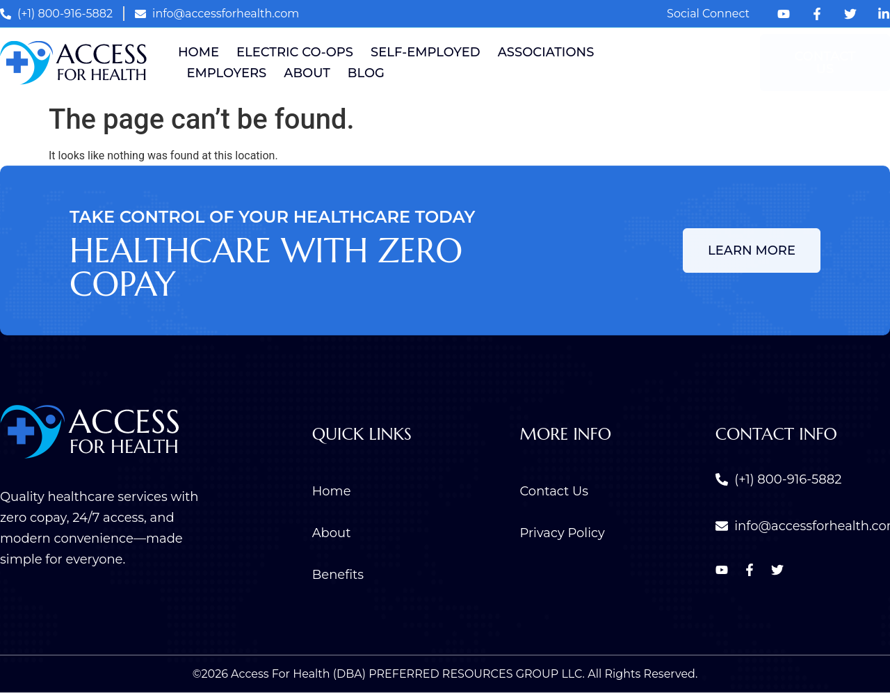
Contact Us (554, 491)
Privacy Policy (562, 533)
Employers (227, 73)
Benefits (338, 574)
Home (198, 52)
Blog (366, 73)
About (307, 73)
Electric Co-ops (294, 52)
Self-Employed (425, 52)
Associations (546, 52)
